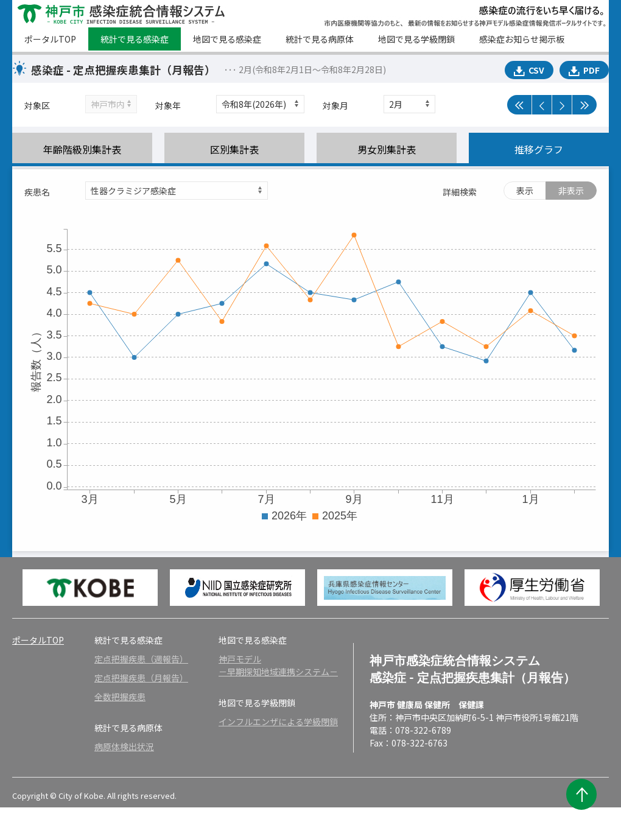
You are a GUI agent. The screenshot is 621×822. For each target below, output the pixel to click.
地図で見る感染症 (227, 39)
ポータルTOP (50, 39)
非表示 (571, 190)
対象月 (335, 105)
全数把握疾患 (120, 696)
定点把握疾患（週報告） (141, 659)
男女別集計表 (386, 149)
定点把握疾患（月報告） (141, 678)
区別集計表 (234, 149)
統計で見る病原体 (320, 39)
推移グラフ (538, 149)
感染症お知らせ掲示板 (521, 39)
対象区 (37, 105)
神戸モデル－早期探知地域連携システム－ (278, 665)
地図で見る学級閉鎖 (416, 39)
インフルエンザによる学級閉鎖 (278, 721)
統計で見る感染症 (134, 39)
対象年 (168, 105)
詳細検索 (460, 192)
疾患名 (37, 192)
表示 (524, 190)
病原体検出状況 (124, 746)
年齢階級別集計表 (82, 149)
